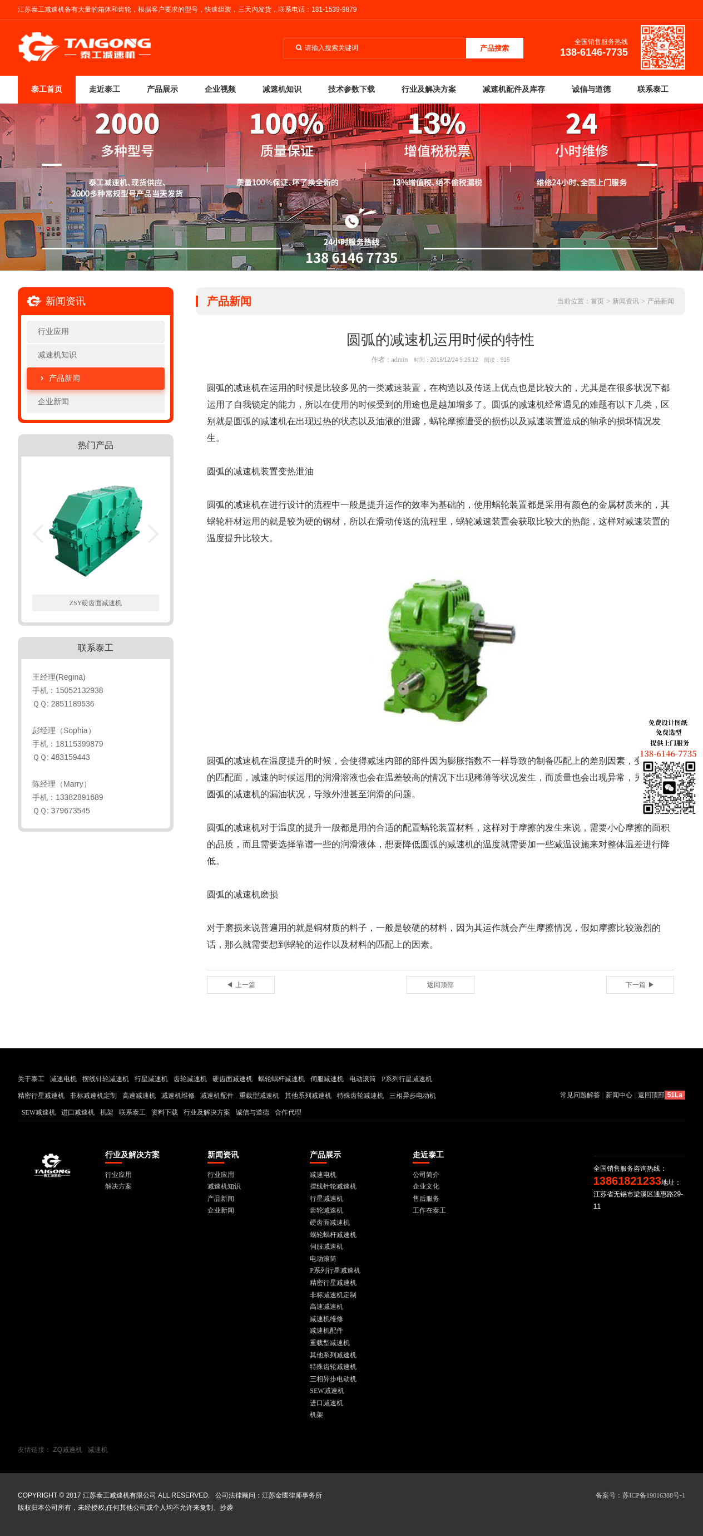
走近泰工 (104, 89)
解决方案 (118, 1186)
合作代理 (288, 1112)
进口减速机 (78, 1112)
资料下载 (164, 1112)
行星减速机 (151, 1079)
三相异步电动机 (412, 1096)
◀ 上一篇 (240, 985)
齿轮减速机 (190, 1079)
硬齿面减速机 (232, 1079)
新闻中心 (619, 1095)
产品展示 (162, 89)
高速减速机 (139, 1096)
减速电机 (63, 1079)
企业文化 (426, 1186)
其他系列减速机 (308, 1096)
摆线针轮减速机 (105, 1079)
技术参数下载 (351, 89)
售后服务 (426, 1199)
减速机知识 (282, 89)
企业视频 (220, 89)
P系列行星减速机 (407, 1079)
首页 (597, 301)
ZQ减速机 (67, 1450)
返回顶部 (440, 985)
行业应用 (53, 331)
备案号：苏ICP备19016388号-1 (640, 1495)
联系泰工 (653, 89)
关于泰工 (31, 1079)
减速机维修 (178, 1096)
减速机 (98, 1450)
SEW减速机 (39, 1112)
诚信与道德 (591, 89)
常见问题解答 (580, 1095)
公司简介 (426, 1175)
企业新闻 (53, 402)
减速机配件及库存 (514, 89)
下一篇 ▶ (640, 985)
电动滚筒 (362, 1079)
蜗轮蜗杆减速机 (281, 1079)
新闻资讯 (625, 301)
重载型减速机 (259, 1096)
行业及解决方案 (429, 89)
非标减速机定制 (93, 1096)
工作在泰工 (429, 1210)
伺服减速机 (327, 1079)
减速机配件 (217, 1096)
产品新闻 (64, 378)
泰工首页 (46, 89)
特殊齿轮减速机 (360, 1096)
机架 (106, 1112)
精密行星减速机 (41, 1096)
